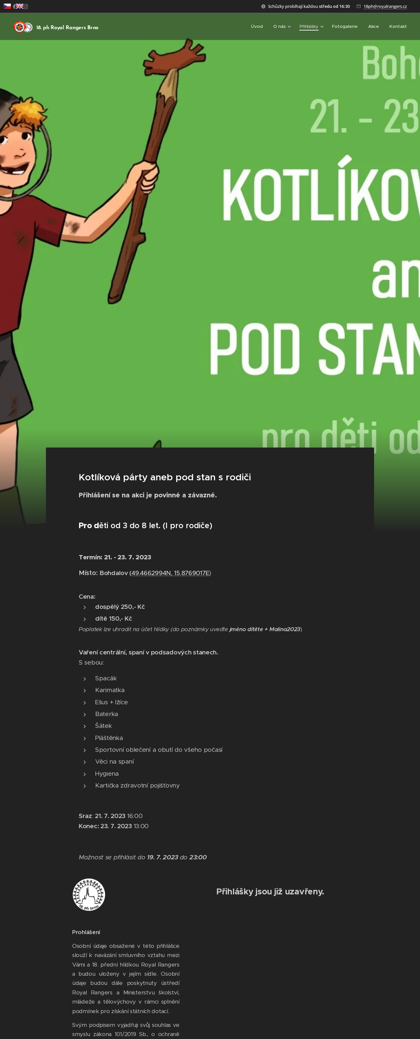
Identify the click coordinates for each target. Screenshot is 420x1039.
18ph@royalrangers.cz (385, 6)
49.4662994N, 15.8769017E (170, 572)
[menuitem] (259, 26)
